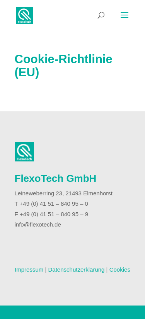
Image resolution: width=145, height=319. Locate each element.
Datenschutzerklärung (76, 269)
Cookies (119, 269)
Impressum (29, 269)
